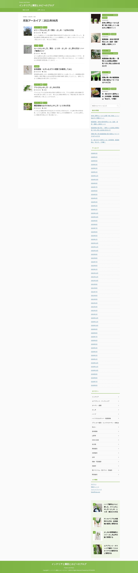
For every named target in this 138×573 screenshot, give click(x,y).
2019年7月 (94, 381)
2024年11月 (94, 176)
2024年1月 (94, 209)
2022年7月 (94, 262)
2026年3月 (94, 153)
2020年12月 (94, 318)
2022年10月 (94, 250)
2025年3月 (94, 164)
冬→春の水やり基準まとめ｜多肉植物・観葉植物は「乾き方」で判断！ (110, 96)
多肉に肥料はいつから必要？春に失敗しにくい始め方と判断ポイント (110, 25)
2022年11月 (94, 247)
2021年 (30, 16)
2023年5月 (94, 235)
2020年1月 (94, 359)
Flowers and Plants (69, 567)
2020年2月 (94, 355)
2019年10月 (94, 370)
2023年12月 (94, 213)
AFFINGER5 (91, 570)
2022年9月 (94, 254)
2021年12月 (94, 273)
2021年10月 (94, 280)
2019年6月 (94, 385)
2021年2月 (94, 310)
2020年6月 (94, 340)
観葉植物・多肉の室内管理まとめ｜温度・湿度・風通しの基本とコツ (110, 41)
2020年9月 (94, 329)
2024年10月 (94, 179)
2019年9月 (94, 374)
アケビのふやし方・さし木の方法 (47, 87)
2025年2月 (94, 168)
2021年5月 (94, 299)
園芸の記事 (26, 10)
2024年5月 (94, 194)
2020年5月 (94, 344)
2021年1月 (94, 314)
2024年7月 (94, 187)
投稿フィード (95, 487)
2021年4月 (94, 303)
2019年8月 (94, 378)
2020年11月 (94, 322)
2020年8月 (94, 333)
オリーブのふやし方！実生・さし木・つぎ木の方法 (54, 30)
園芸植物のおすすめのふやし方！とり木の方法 (52, 106)
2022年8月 (94, 258)
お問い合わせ (41, 10)
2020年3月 (94, 351)
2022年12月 (94, 243)
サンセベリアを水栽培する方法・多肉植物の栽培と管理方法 (111, 521)
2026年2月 (94, 157)
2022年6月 (94, 265)
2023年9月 (94, 220)
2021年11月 (94, 277)
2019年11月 (94, 366)
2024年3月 (94, 202)
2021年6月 (94, 295)
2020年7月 (94, 337)
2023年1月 (94, 239)
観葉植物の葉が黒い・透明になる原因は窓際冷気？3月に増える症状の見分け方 (105, 129)
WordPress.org (95, 492)
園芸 (45, 32)
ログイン (93, 484)
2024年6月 (94, 191)
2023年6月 (94, 232)
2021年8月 (94, 288)
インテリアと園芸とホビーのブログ (36, 5)
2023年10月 (94, 217)
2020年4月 (94, 348)
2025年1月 (94, 172)
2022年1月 (94, 269)
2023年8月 (94, 224)
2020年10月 (94, 325)
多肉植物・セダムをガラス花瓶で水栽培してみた (53, 69)
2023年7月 (94, 228)
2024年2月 (94, 206)
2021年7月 (94, 292)
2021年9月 (94, 284)
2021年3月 (94, 307)
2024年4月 (94, 198)
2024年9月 (94, 183)
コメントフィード (96, 489)
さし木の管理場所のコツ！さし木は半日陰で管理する (111, 534)
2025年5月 (94, 161)
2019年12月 (94, 363)
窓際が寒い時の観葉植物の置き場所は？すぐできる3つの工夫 (110, 80)
